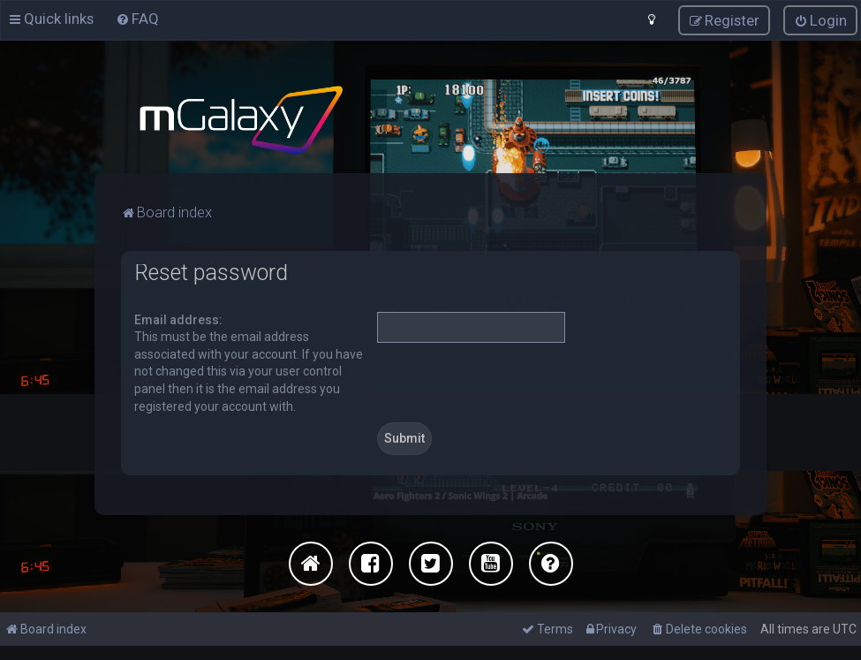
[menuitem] (137, 18)
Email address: (178, 319)
